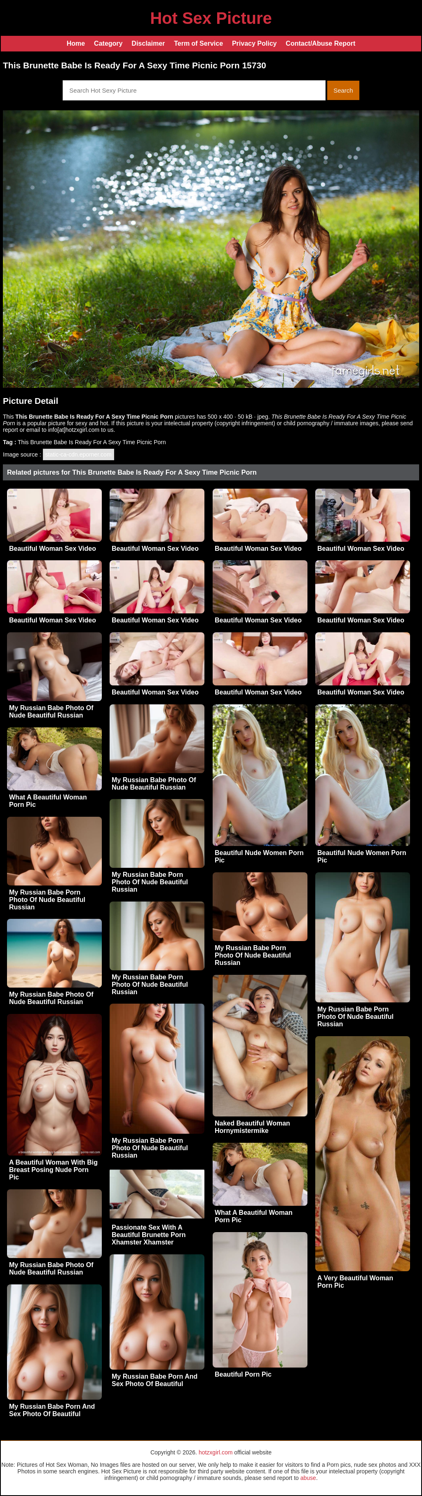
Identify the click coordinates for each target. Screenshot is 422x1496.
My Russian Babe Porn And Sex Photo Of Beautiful (154, 1380)
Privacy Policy (254, 43)
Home (76, 43)
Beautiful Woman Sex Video (52, 548)
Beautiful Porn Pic (243, 1374)
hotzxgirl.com (215, 1452)
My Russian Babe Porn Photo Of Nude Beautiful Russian (150, 882)
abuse (308, 1478)
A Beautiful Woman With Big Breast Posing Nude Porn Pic (53, 1170)
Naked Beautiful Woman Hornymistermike (252, 1127)
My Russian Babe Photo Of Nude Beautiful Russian (51, 711)
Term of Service (198, 43)
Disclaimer (148, 43)
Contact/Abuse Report (320, 43)
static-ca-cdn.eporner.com (78, 454)
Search (343, 90)
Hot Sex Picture (211, 18)
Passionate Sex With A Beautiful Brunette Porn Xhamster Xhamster (149, 1235)
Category (108, 43)
